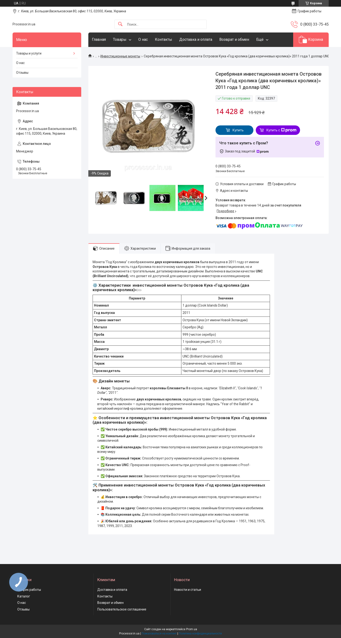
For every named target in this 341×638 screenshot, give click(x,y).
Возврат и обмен (234, 39)
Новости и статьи (187, 590)
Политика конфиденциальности (200, 633)
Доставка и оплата (195, 39)
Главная (99, 39)
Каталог (23, 596)
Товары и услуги (28, 53)
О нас (143, 39)
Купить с (281, 130)
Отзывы (22, 72)
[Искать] (120, 24)
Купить (238, 130)
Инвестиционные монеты (120, 56)
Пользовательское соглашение (121, 609)
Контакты (163, 39)
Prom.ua (191, 629)
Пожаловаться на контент (159, 633)
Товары (119, 39)
